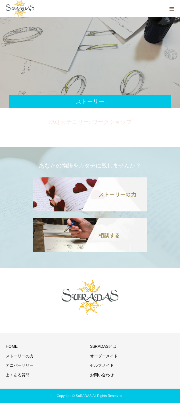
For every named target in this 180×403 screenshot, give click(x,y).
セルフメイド (102, 365)
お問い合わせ (102, 375)
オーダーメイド (104, 356)
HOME (12, 346)
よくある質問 (18, 375)
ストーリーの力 (20, 356)
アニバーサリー (20, 365)
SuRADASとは (103, 346)
